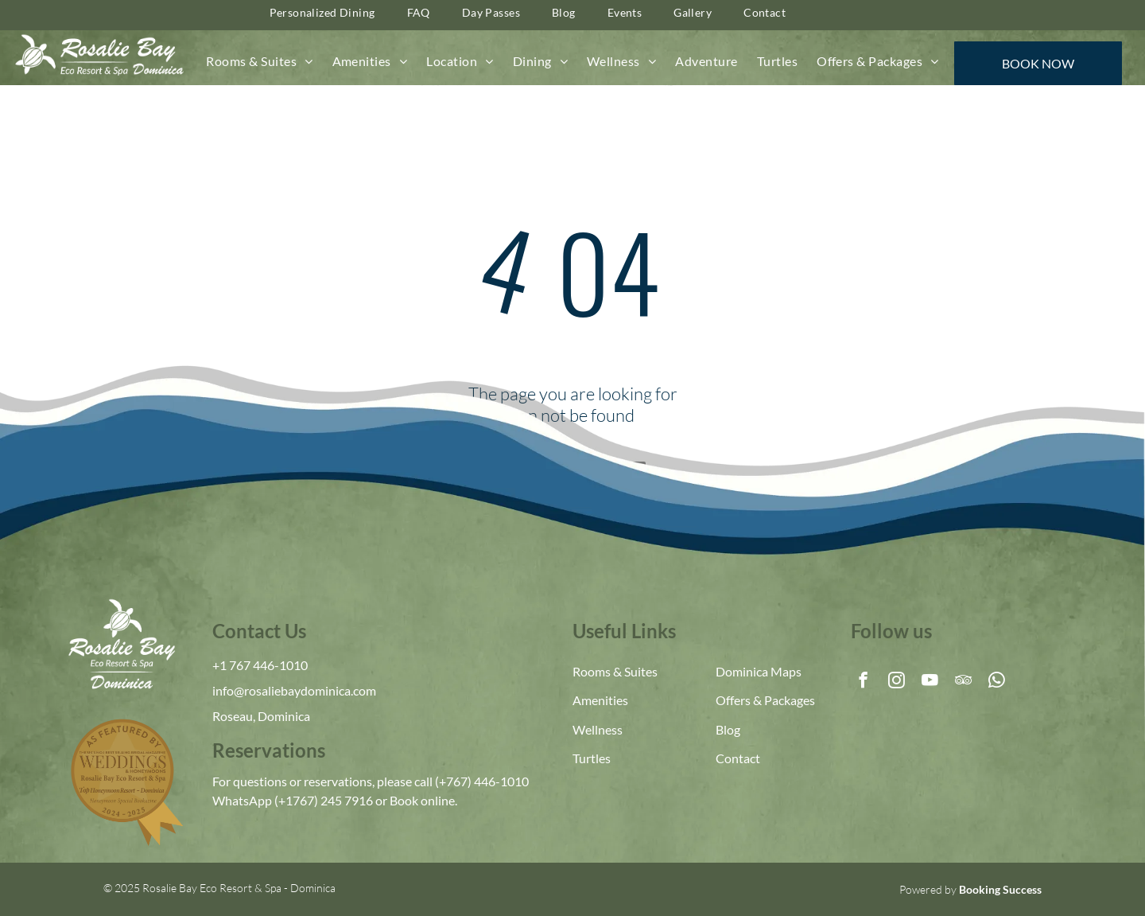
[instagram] (896, 682)
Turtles (591, 758)
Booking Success (1000, 889)
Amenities (600, 699)
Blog (728, 729)
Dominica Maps (759, 671)
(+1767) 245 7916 (323, 800)
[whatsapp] (996, 682)
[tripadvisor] (963, 682)
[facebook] (863, 682)
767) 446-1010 (487, 781)
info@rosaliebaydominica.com (294, 690)
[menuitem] (259, 61)
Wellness (597, 729)
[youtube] (930, 682)
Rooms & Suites (615, 671)
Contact (738, 758)
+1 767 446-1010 (260, 664)
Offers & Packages (765, 699)
